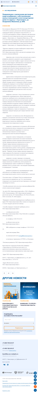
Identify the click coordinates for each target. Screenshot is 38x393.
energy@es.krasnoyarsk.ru (25, 235)
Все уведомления (10, 10)
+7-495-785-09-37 (8, 348)
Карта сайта (5, 381)
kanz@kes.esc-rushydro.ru (10, 354)
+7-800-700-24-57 (8, 343)
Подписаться (19, 328)
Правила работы (12, 350)
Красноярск (15, 2)
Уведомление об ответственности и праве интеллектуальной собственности (18, 383)
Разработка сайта (6, 390)
